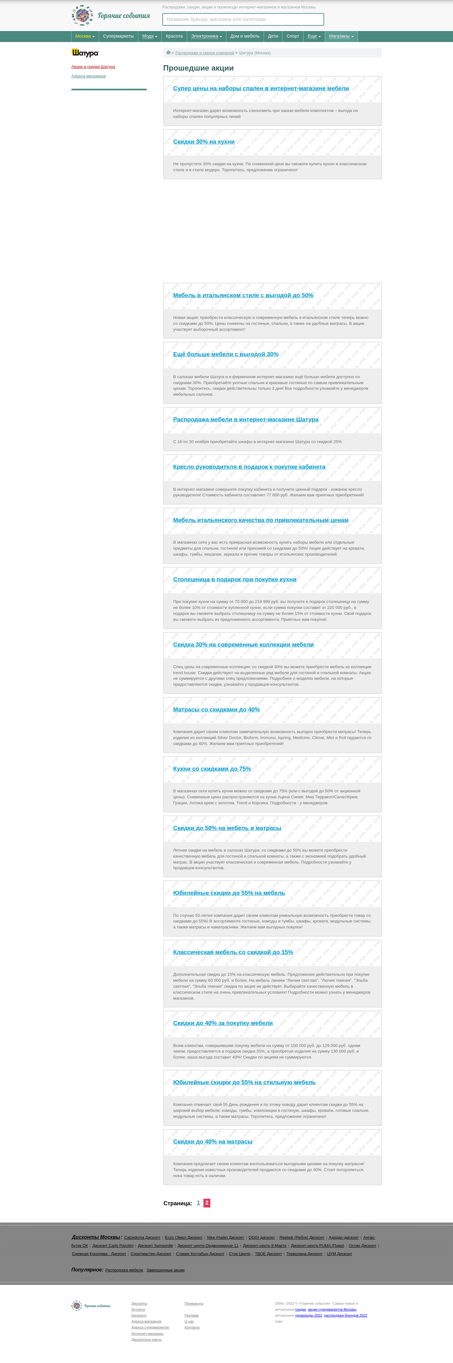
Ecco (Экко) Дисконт (184, 1237)
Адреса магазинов (88, 76)
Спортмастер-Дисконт (151, 1253)
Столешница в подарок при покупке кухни (235, 579)
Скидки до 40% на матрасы (213, 1141)
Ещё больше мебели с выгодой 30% (226, 354)
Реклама (192, 1315)
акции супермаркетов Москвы (332, 1309)
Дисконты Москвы (96, 1237)
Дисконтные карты (147, 1339)
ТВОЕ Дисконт (268, 1253)
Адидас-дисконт (344, 1237)
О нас (189, 1321)
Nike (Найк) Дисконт (225, 1237)
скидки (300, 1309)
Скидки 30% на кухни (204, 141)
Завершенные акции (166, 1270)
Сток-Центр (239, 1253)
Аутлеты (138, 1309)
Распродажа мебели (124, 1270)
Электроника (204, 36)
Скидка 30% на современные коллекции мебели (243, 644)
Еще (312, 36)
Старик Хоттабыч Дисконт (200, 1253)
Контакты (192, 1327)
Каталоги (139, 1315)
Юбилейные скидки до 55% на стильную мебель (244, 1082)
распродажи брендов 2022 (345, 1315)
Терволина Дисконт (305, 1253)
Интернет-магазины (148, 1333)
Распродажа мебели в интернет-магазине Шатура (246, 419)
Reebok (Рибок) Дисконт (301, 1237)
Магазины (339, 36)
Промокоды (194, 1303)
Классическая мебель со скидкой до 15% (233, 952)
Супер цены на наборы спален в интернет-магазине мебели (261, 88)
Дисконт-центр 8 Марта (264, 1245)
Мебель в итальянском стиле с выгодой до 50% (243, 295)
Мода (148, 36)
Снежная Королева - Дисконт (99, 1253)
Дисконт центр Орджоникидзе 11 (207, 1245)
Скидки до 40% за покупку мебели (223, 1023)
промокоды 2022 (308, 1315)
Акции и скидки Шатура (93, 66)
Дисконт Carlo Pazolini (113, 1245)
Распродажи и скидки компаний (205, 52)
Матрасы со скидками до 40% (216, 709)
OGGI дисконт (262, 1237)
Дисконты (139, 1303)
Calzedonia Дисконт (142, 1237)
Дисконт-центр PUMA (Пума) (317, 1245)
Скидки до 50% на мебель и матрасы (227, 828)
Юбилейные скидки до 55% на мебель (229, 893)
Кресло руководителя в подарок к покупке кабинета (249, 466)
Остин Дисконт (362, 1245)
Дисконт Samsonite (155, 1245)
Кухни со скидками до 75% (212, 768)
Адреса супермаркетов (150, 1327)
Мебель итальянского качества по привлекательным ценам (261, 520)
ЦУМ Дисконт (339, 1253)
